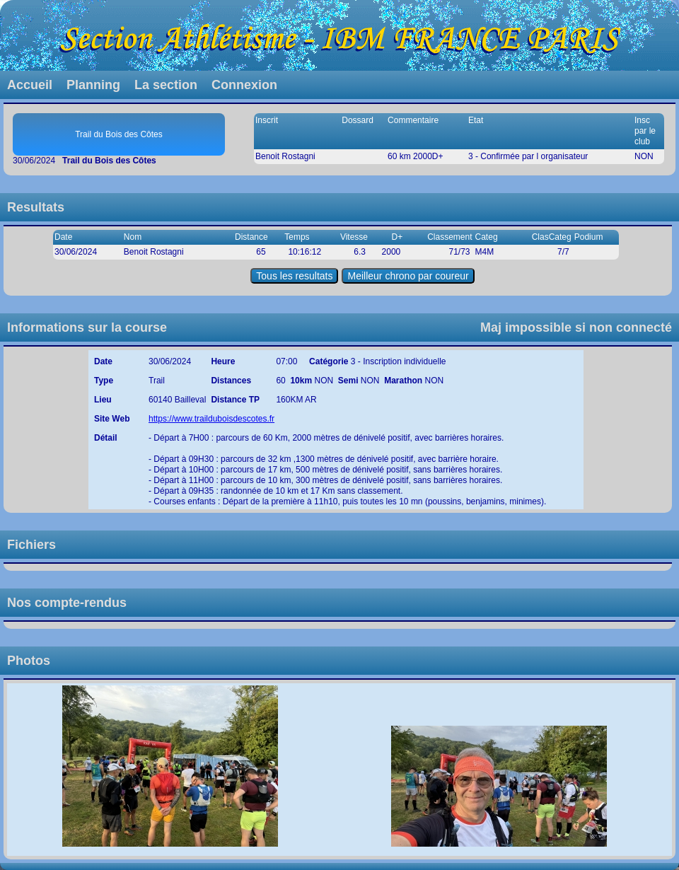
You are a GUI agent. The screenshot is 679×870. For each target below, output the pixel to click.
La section (165, 85)
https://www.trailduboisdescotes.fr (211, 419)
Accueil (29, 85)
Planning (93, 85)
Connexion (244, 85)
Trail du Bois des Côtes (119, 134)
